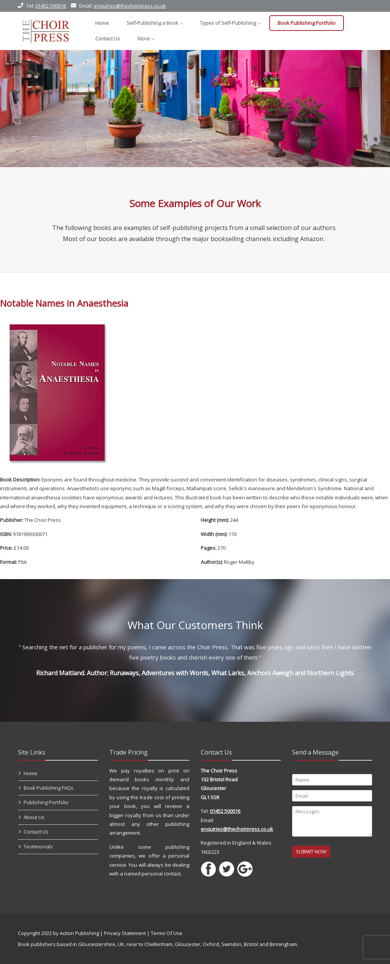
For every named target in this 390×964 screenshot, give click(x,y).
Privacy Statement (125, 933)
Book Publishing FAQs (49, 787)
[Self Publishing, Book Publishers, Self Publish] (46, 30)
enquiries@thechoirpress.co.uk (130, 5)
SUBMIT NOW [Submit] (311, 851)
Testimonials (38, 846)
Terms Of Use (166, 933)
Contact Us (36, 831)
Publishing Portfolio (46, 802)
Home (30, 773)
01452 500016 (50, 5)
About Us (34, 817)
